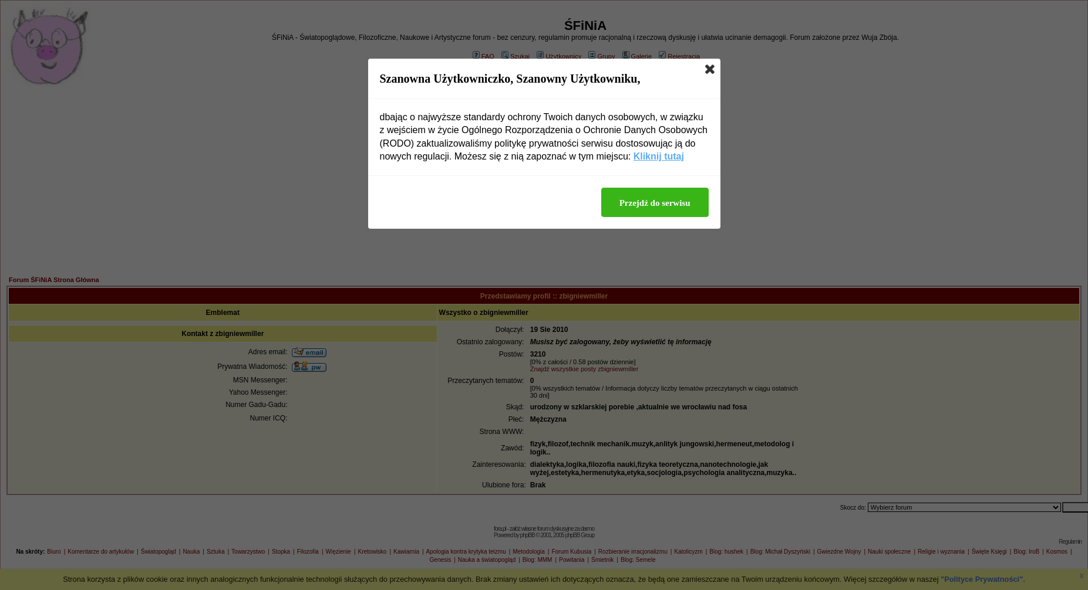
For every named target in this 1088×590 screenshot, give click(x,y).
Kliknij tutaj (659, 156)
